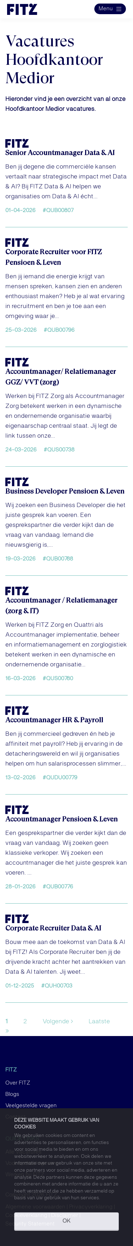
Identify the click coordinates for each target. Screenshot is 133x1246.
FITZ (11, 1070)
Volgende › (58, 1021)
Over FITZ (17, 1083)
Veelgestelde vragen (31, 1106)
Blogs (12, 1094)
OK (66, 1221)
